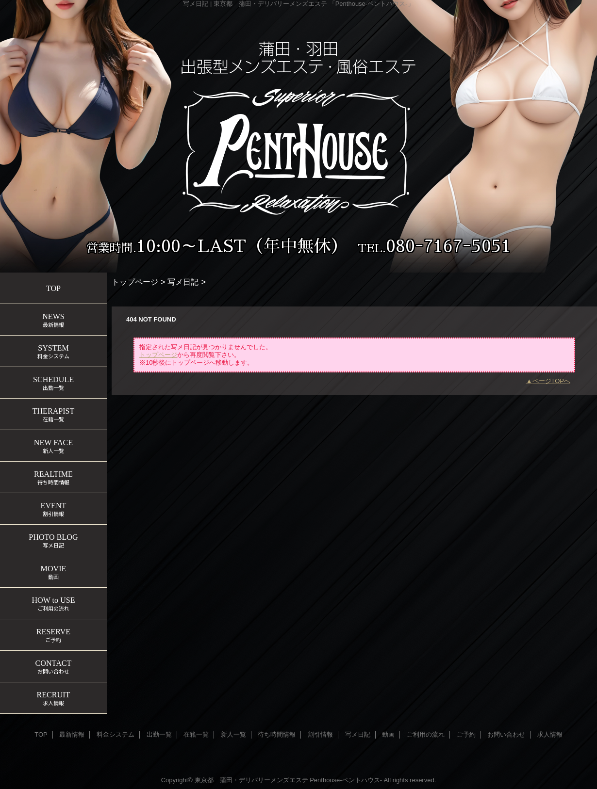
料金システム (115, 734)
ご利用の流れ (426, 734)
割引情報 (320, 734)
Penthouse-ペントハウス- (346, 780)
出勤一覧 (159, 734)
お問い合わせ (506, 734)
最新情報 (71, 734)
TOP (53, 288)
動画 (388, 734)
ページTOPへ (551, 381)
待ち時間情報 (277, 734)
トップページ (135, 281)
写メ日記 (183, 281)
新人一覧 (233, 734)
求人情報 (550, 734)
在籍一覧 (196, 734)
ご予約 (466, 734)
